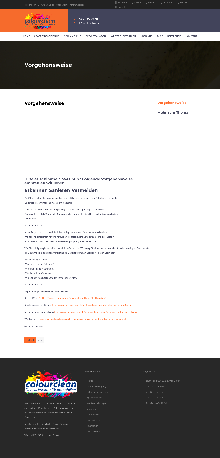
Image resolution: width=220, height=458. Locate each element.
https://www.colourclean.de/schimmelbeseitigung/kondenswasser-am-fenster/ (93, 305)
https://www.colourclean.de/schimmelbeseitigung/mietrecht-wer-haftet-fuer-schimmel (82, 318)
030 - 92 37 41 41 (90, 18)
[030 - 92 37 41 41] (74, 20)
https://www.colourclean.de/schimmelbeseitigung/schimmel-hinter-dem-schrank (96, 312)
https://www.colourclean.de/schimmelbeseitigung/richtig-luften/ (73, 298)
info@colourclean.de (89, 23)
